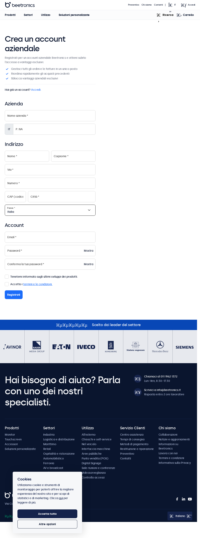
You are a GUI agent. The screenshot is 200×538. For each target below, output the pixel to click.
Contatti (158, 5)
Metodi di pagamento (134, 444)
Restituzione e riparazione (137, 449)
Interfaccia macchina (96, 449)
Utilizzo (45, 14)
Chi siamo (147, 5)
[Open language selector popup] (173, 5)
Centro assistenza (132, 434)
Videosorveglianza (94, 472)
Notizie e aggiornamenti (174, 439)
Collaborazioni (168, 434)
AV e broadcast (53, 468)
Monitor (10, 434)
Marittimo (49, 444)
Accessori (11, 444)
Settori (28, 14)
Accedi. (36, 89)
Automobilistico (53, 458)
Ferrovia (48, 463)
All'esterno (89, 434)
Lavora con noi (168, 453)
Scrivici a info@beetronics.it (162, 390)
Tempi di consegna (132, 439)
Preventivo (133, 5)
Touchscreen (13, 439)
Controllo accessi (93, 477)
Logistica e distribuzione (59, 439)
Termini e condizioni (171, 458)
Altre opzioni (47, 524)
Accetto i (28, 284)
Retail (47, 449)
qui (61, 498)
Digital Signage (91, 463)
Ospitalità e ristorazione (59, 453)
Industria (49, 434)
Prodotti (10, 14)
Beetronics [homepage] (20, 5)
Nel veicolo (89, 444)
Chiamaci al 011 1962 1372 (160, 376)
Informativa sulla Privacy (175, 462)
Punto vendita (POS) (95, 458)
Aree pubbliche (92, 453)
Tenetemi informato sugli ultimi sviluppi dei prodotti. (41, 276)
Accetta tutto (47, 513)
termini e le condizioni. (37, 284)
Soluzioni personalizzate (73, 14)
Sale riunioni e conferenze (98, 468)
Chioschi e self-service (97, 439)
